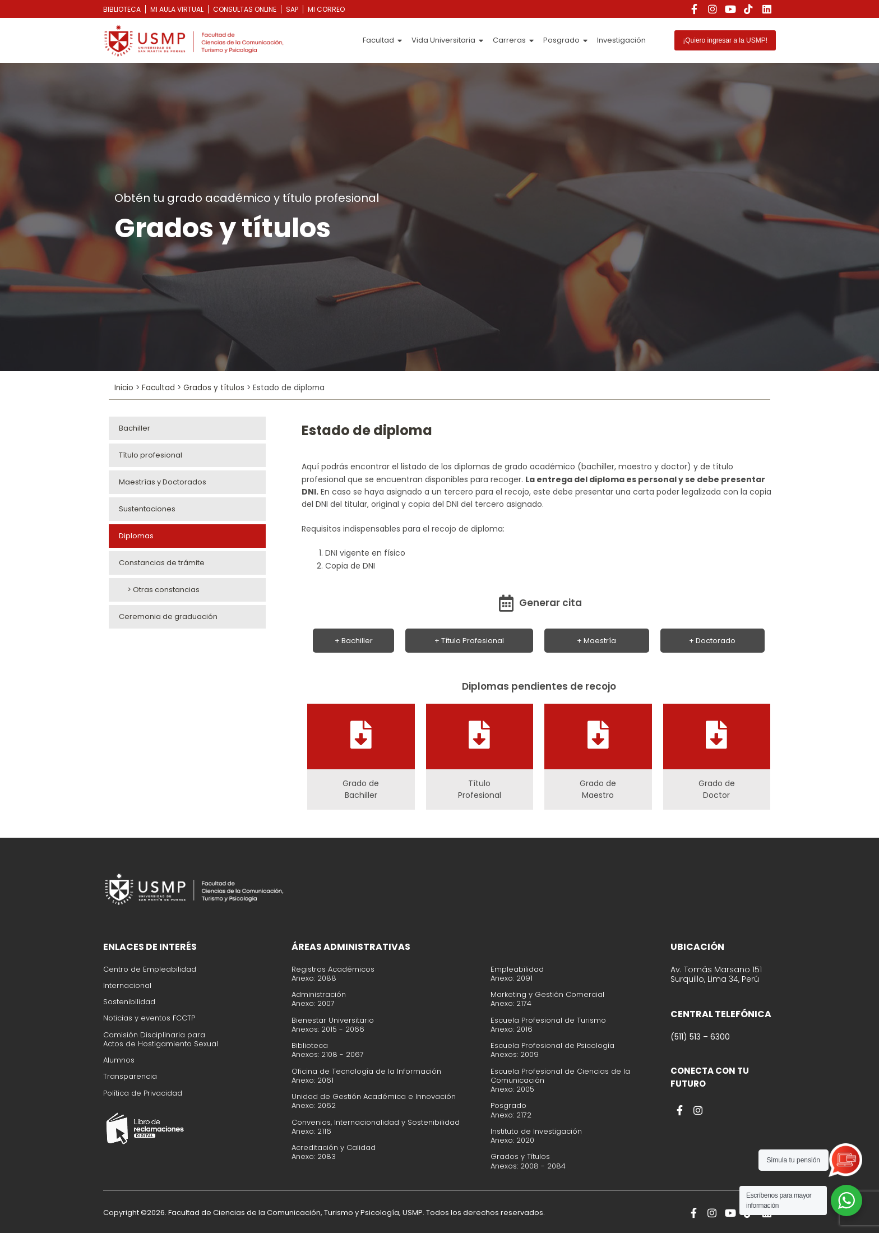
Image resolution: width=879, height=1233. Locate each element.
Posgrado (565, 40)
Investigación (621, 40)
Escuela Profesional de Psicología (552, 1045)
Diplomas (136, 535)
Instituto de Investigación (536, 1131)
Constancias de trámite (162, 562)
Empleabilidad (517, 969)
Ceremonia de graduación (168, 616)
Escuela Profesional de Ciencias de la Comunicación (560, 1076)
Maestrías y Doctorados (162, 482)
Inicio (123, 387)
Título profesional (150, 455)
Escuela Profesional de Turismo (548, 1020)
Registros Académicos (333, 969)
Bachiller (134, 428)
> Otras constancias (159, 589)
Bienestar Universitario (333, 1020)
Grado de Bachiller (361, 789)
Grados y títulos (213, 387)
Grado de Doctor (716, 789)
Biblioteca (310, 1045)
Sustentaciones (147, 509)
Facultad (382, 40)
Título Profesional (479, 789)
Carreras (513, 40)
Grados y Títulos (520, 1156)
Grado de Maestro (598, 789)
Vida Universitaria (447, 40)
